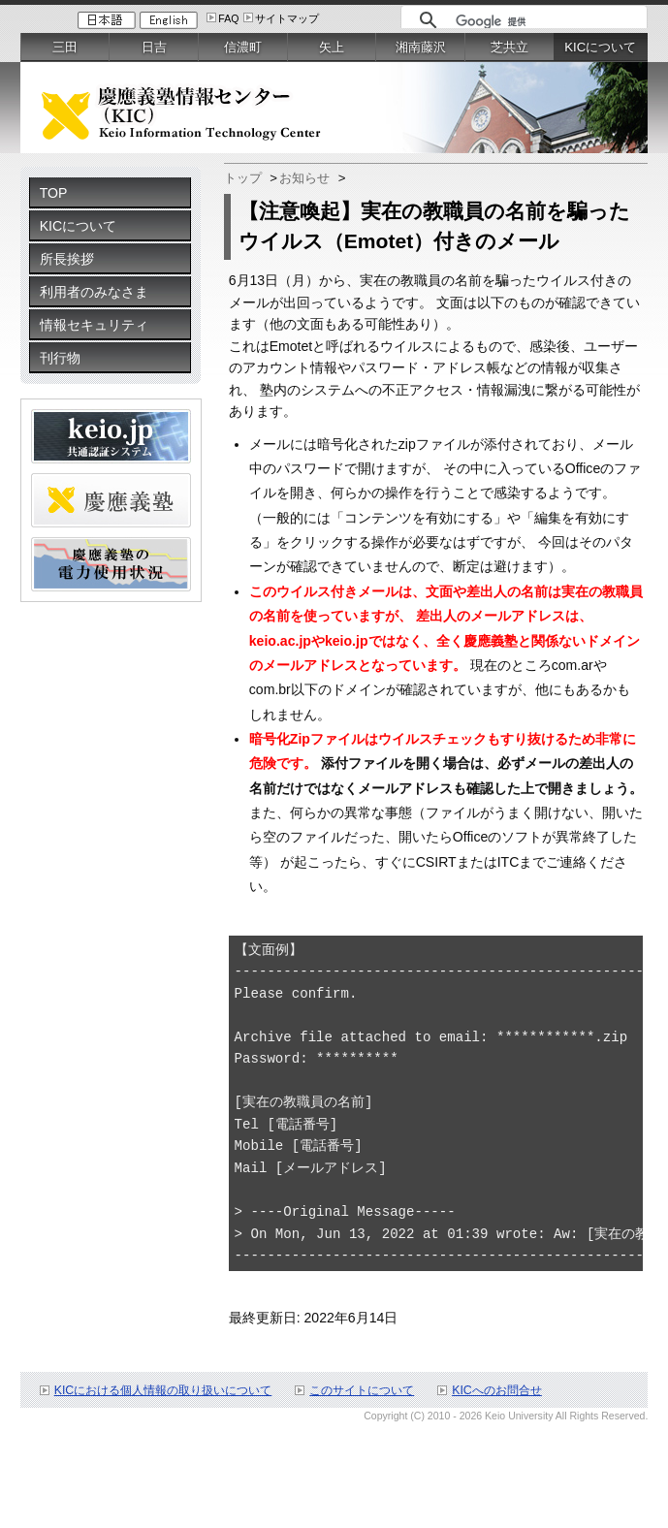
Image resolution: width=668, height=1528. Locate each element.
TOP (54, 193)
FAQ (228, 18)
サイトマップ (287, 18)
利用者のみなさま (94, 292)
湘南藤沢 (421, 47)
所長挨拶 (67, 259)
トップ (243, 178)
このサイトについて (361, 1390)
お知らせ (304, 178)
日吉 (154, 47)
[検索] (546, 21)
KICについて (78, 226)
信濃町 (243, 47)
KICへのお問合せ (497, 1390)
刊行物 (60, 358)
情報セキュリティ (94, 325)
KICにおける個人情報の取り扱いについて (163, 1390)
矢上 (331, 47)
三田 (65, 47)
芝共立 (509, 47)
